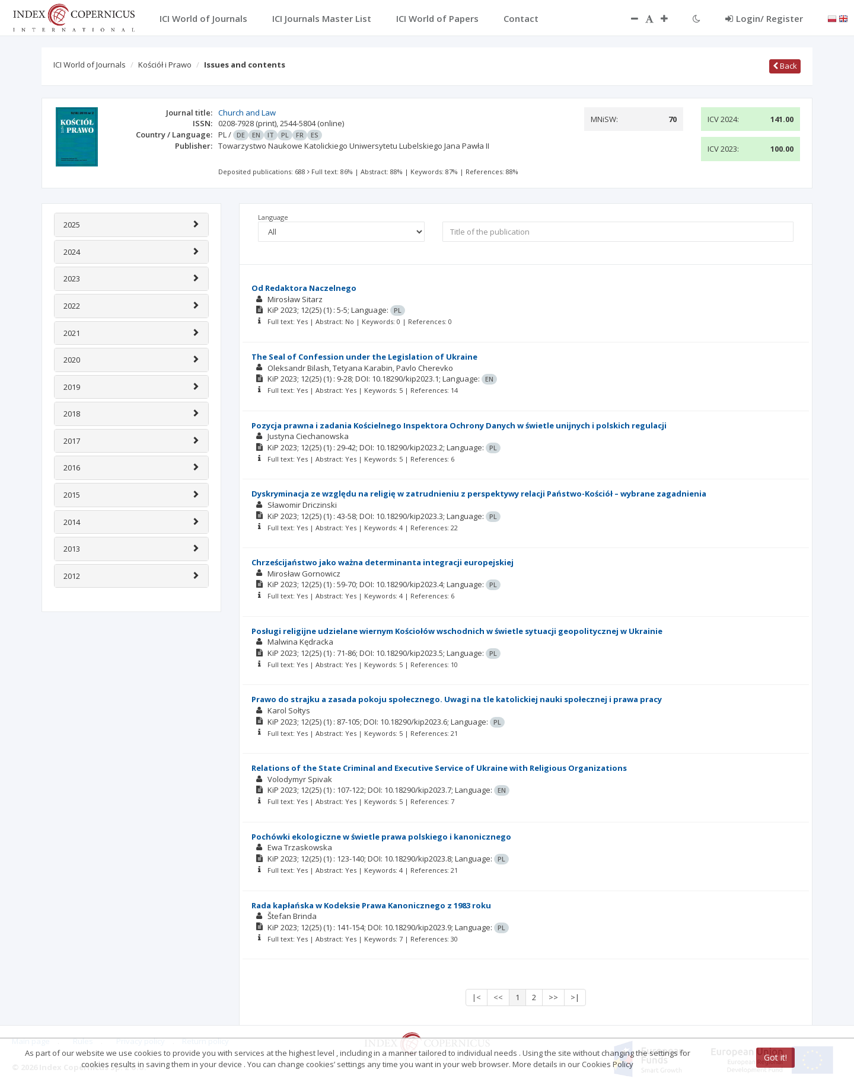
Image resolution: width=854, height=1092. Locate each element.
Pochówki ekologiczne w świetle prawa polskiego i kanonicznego (381, 836)
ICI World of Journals (89, 64)
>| (575, 997)
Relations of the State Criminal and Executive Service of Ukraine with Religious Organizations (439, 768)
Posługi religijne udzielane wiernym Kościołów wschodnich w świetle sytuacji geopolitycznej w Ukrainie (456, 631)
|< (476, 997)
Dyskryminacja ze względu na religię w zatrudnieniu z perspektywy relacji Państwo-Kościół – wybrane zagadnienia (478, 493)
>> (553, 997)
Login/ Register (764, 18)
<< (498, 997)
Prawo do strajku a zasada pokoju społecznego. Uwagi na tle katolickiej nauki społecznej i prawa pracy (456, 699)
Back (785, 65)
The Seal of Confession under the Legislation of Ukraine (364, 356)
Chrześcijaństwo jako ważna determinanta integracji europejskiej (382, 562)
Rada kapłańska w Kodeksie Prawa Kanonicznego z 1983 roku (371, 905)
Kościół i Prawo (165, 64)
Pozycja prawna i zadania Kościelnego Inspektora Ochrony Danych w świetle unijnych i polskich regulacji (459, 425)
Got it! (775, 1057)
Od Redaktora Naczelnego (303, 288)
